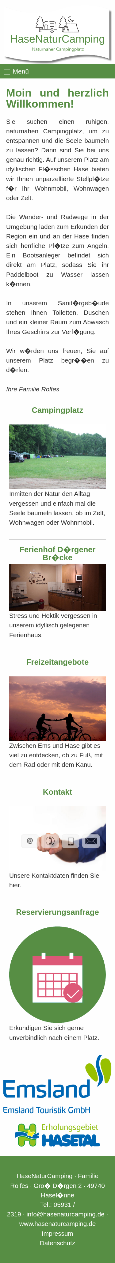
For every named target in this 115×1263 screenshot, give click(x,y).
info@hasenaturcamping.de (65, 1214)
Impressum (57, 1233)
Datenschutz (57, 1242)
